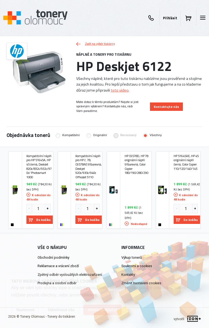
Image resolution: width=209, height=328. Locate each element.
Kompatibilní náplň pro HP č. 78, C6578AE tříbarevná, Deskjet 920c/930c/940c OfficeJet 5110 (88, 166)
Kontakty (128, 275)
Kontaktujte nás (166, 106)
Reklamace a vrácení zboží (58, 266)
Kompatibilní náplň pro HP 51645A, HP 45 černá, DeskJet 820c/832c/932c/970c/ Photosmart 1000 (39, 166)
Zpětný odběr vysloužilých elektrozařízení (70, 275)
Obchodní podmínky (53, 257)
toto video (119, 90)
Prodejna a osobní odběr (57, 283)
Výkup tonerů (131, 257)
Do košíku (40, 219)
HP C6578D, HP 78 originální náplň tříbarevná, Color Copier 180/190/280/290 (136, 164)
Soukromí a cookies (136, 266)
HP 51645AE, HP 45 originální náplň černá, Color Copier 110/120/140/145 (186, 162)
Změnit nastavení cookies (141, 283)
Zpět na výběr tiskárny (95, 44)
